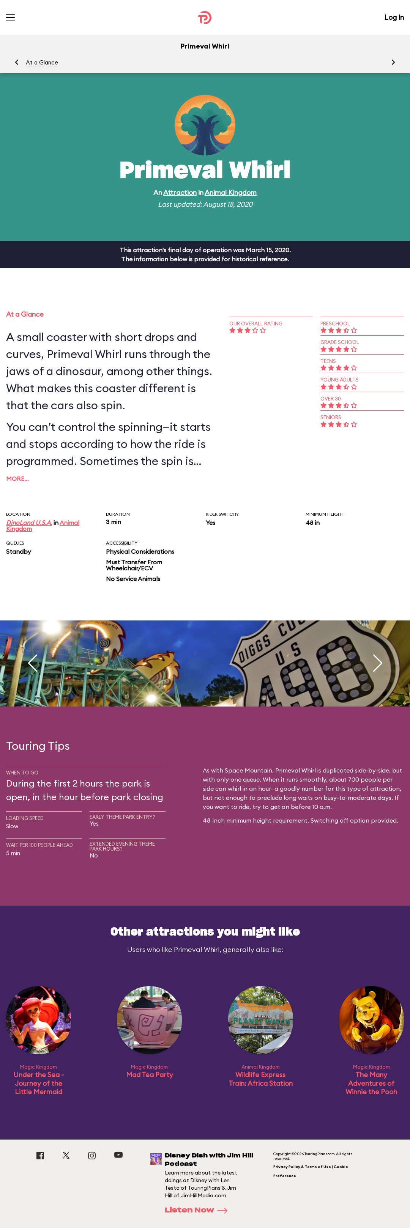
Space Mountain (248, 770)
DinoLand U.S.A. (29, 522)
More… (17, 478)
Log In (394, 17)
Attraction (180, 192)
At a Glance (42, 62)
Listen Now (198, 1210)
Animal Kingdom (231, 192)
